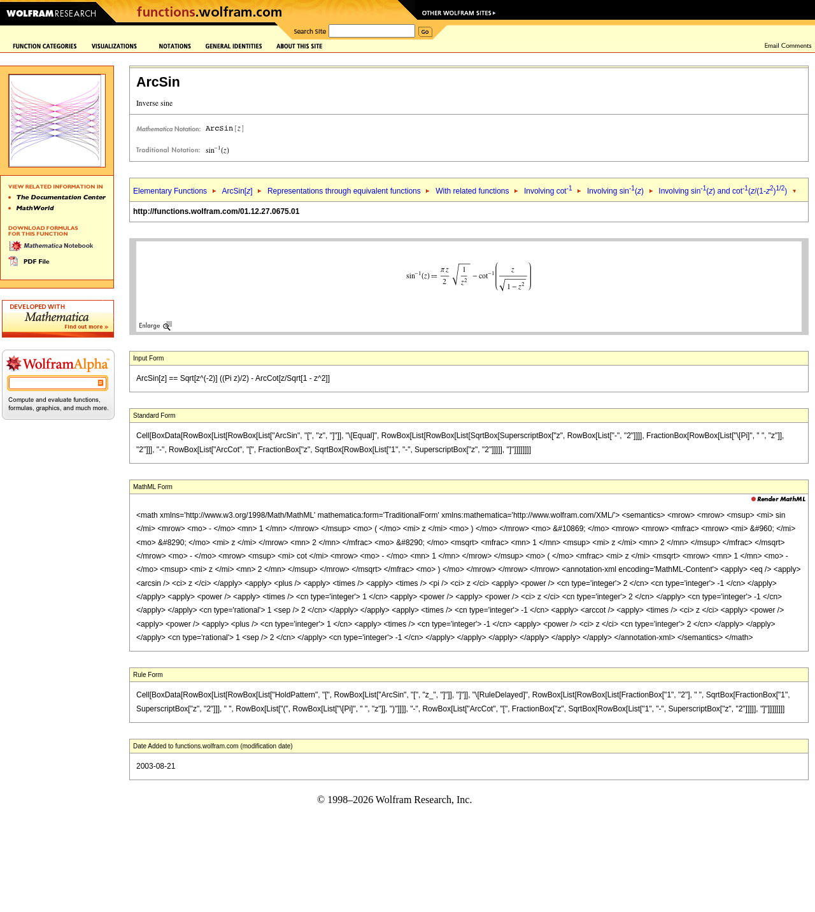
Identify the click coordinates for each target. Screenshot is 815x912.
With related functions (472, 191)
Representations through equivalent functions (344, 191)
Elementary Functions (170, 191)
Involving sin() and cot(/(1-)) (722, 191)
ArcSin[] (237, 191)
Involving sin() (615, 191)
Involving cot (548, 191)
